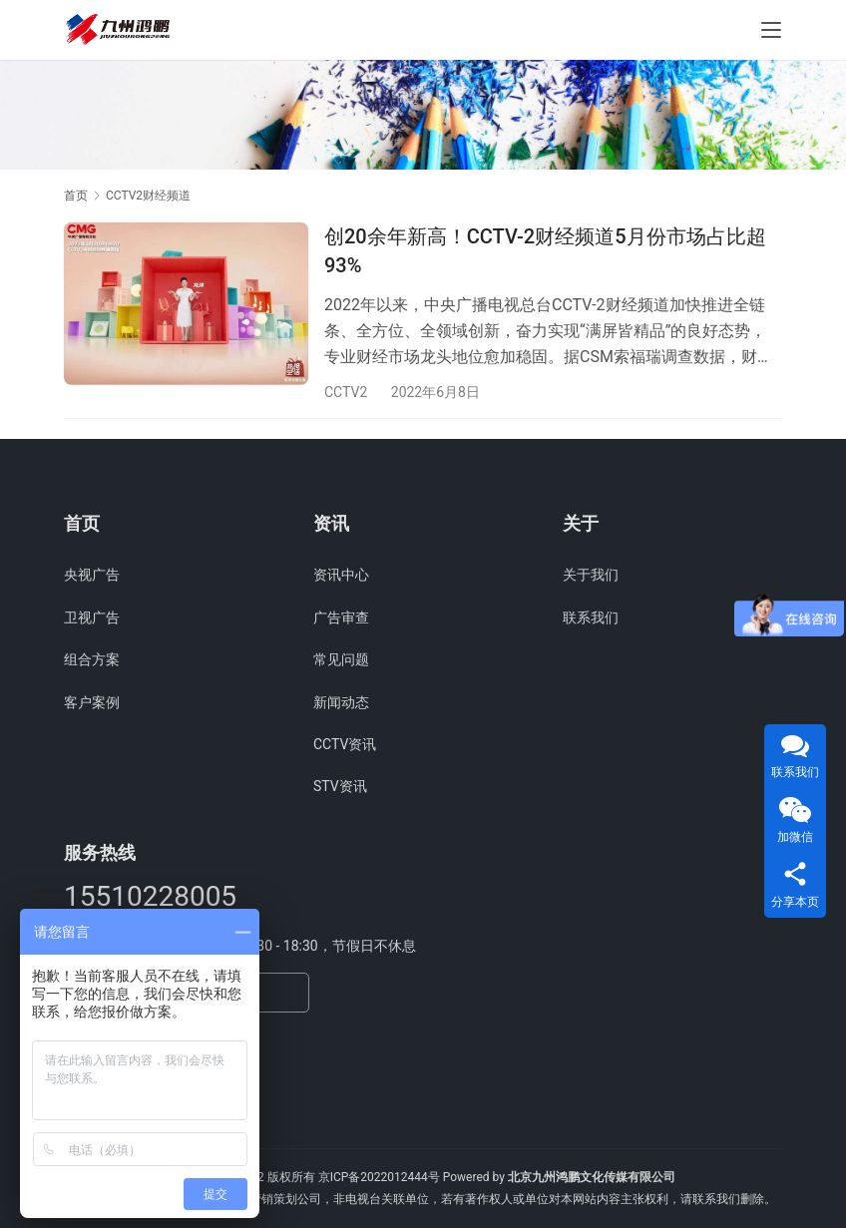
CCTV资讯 (344, 744)
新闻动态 (341, 702)
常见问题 (341, 659)
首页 (76, 196)
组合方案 (92, 659)
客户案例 (92, 702)
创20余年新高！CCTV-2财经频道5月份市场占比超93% (545, 250)
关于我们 (591, 575)
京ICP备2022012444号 (379, 1177)
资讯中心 (341, 575)
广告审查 (341, 617)
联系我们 (591, 617)
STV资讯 (340, 786)
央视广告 (92, 575)
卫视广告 (92, 617)
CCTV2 (345, 392)
